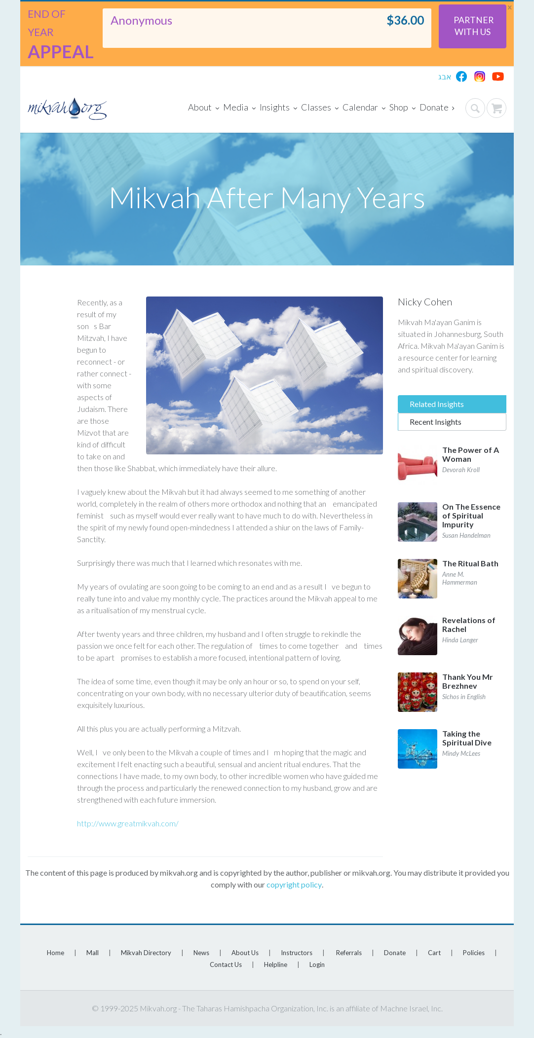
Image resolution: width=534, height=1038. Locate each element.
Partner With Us (474, 26)
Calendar (364, 108)
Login (317, 964)
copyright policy (294, 884)
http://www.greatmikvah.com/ (128, 823)
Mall (92, 953)
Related (437, 403)
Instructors (296, 953)
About (203, 108)
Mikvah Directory (146, 953)
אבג (445, 76)
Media (239, 108)
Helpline (275, 964)
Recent (435, 421)
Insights (278, 108)
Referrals (349, 953)
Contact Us (226, 964)
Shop (402, 108)
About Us (245, 953)
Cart (434, 953)
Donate (437, 108)
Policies (474, 953)
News (201, 953)
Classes (320, 108)
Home (55, 953)
